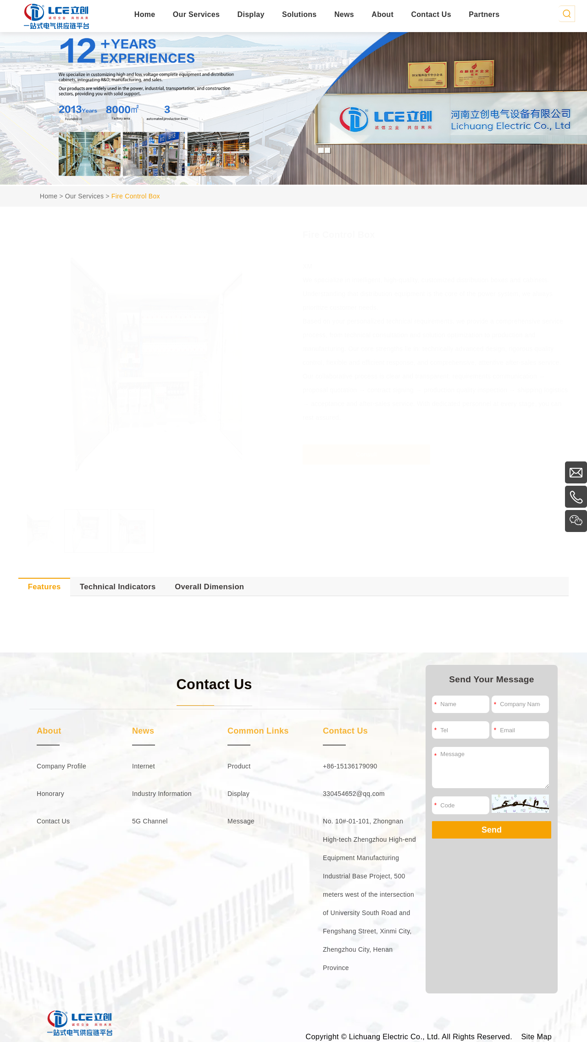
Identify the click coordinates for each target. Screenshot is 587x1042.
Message (241, 821)
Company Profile (61, 766)
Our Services (196, 14)
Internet (143, 766)
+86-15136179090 (350, 766)
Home (144, 14)
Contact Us (431, 14)
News (344, 14)
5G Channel (150, 821)
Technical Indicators (118, 586)
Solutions (299, 14)
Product (238, 766)
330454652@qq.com (354, 793)
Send (492, 829)
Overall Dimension (209, 586)
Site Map (536, 1036)
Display (251, 14)
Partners (484, 14)
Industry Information (162, 793)
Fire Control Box (135, 196)
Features (44, 586)
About (382, 14)
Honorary (50, 793)
